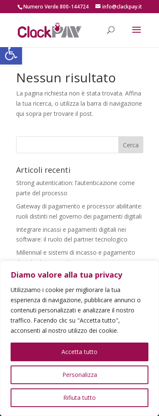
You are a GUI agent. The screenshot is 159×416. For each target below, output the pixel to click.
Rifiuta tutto (79, 398)
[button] (11, 53)
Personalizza (79, 375)
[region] (79, 338)
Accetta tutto (79, 352)
